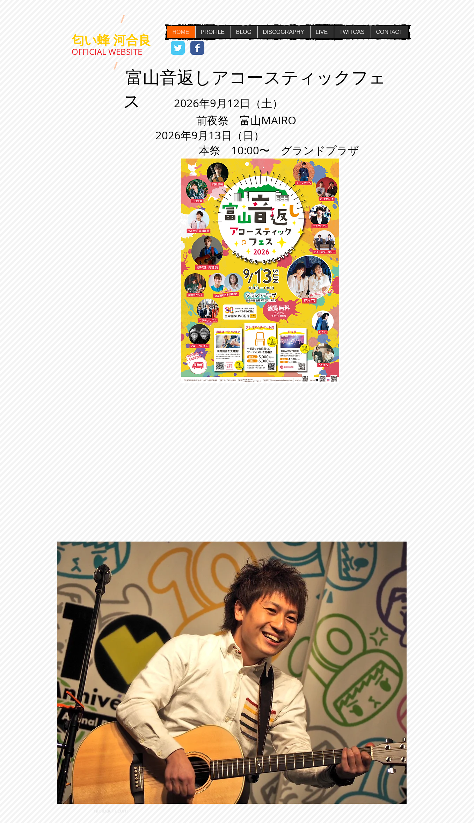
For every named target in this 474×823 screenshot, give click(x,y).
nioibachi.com (111, 810)
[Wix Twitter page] (178, 48)
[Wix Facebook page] (197, 48)
